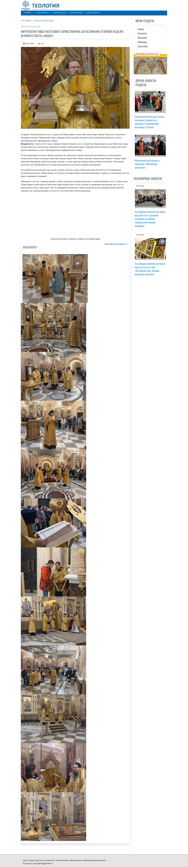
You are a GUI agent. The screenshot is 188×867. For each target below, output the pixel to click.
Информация (75, 12)
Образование (59, 12)
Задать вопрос (90, 12)
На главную (26, 20)
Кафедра (28, 12)
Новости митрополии (44, 20)
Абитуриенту (42, 12)
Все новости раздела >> (116, 244)
